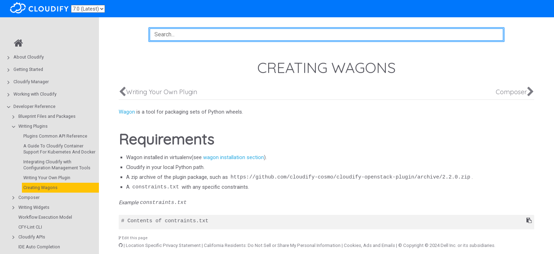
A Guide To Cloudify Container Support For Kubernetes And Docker (59, 149)
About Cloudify (28, 57)
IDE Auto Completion (39, 246)
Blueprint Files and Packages (47, 116)
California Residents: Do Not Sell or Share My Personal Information (272, 245)
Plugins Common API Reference (55, 136)
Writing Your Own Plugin (46, 177)
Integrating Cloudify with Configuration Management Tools (56, 164)
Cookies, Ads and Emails (369, 245)
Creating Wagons (40, 187)
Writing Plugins (33, 126)
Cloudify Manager (31, 81)
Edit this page (133, 238)
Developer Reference (34, 106)
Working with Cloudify (35, 94)
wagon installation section (233, 157)
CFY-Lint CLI (30, 227)
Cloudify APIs (31, 237)
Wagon (127, 112)
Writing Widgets (33, 207)
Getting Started (28, 69)
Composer (29, 197)
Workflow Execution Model (45, 217)
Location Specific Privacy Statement (163, 245)
